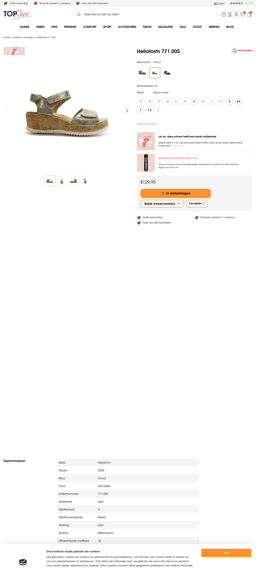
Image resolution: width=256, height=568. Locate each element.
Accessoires (127, 27)
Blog (230, 27)
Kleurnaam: (144, 62)
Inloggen (236, 14)
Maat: (140, 92)
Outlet (197, 27)
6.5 (238, 101)
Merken (214, 27)
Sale (183, 27)
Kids (54, 27)
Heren (40, 27)
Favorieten (195, 203)
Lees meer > (177, 145)
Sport (107, 27)
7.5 (149, 110)
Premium (70, 27)
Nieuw (147, 27)
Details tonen (195, 560)
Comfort (89, 27)
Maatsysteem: (145, 86)
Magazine (165, 27)
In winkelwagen (178, 193)
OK (226, 529)
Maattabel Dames (147, 123)
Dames (24, 27)
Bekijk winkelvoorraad (160, 203)
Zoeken (78, 14)
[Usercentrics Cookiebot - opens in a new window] (23, 561)
